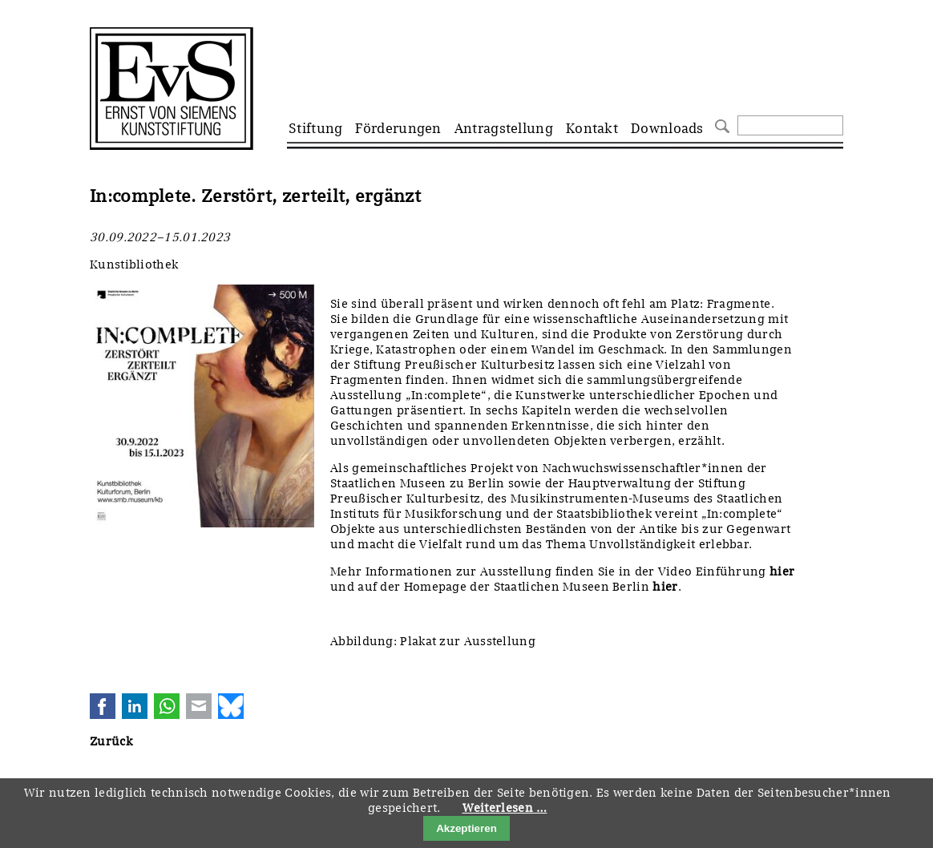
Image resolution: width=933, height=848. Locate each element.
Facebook (102, 706)
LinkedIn (134, 706)
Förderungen (398, 128)
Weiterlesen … (504, 808)
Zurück (111, 741)
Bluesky (231, 706)
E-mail (199, 706)
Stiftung (315, 128)
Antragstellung (503, 128)
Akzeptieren (466, 828)
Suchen (720, 124)
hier (781, 571)
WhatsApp (167, 706)
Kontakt (592, 128)
